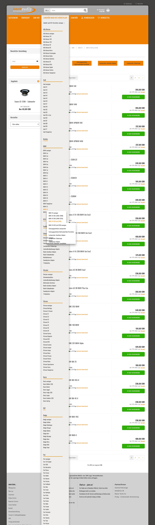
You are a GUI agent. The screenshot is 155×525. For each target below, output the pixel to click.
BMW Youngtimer (18, 127)
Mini (13, 271)
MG (13, 267)
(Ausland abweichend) (82, 73)
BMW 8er (16, 91)
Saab (13, 300)
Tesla (13, 323)
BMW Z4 (16, 134)
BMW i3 (16, 94)
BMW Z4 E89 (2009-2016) (23, 144)
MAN (13, 254)
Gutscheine (13, 17)
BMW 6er (16, 84)
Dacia (13, 192)
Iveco (13, 225)
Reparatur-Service (13, 481)
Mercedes (14, 264)
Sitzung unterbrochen (14, 501)
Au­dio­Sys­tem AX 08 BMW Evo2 (74, 249)
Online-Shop (71, 522)
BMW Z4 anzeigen (20, 137)
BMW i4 (16, 98)
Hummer (14, 215)
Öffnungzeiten (12, 467)
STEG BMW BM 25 (70, 341)
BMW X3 (16, 111)
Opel (13, 280)
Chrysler (14, 185)
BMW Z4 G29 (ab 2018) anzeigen (26, 150)
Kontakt (10, 487)
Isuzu (13, 221)
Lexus (13, 251)
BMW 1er (16, 68)
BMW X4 (16, 114)
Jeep (13, 231)
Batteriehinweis (12, 511)
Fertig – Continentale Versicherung (127, 476)
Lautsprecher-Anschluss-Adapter (26, 162)
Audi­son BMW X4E (69, 65)
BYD (13, 175)
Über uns (10, 471)
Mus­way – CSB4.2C (70, 138)
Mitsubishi (15, 274)
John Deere (15, 234)
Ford (13, 205)
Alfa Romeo (15, 52)
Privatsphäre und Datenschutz (16, 508)
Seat (13, 303)
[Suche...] (47, 10)
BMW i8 (16, 101)
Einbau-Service (12, 477)
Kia (13, 238)
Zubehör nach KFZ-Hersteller (55, 17)
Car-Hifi (36, 17)
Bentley (14, 58)
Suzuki (14, 320)
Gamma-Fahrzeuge (121, 467)
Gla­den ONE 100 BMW (71, 304)
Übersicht (25, 17)
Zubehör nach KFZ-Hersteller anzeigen (22, 48)
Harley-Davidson (16, 208)
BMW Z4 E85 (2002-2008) (23, 140)
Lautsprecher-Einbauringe (24, 165)
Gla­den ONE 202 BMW (71, 285)
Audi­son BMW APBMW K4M (73, 120)
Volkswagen (15, 330)
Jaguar (14, 228)
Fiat (13, 202)
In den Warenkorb (133, 76)
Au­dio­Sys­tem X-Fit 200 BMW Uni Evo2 (77, 230)
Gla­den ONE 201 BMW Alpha (73, 322)
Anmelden (25, 361)
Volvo (13, 333)
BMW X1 (16, 104)
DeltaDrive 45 (119, 470)
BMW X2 (16, 107)
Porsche (14, 290)
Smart (14, 310)
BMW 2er (16, 71)
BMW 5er (16, 81)
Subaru (14, 317)
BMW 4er (16, 78)
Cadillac (14, 179)
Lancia (14, 244)
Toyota (14, 326)
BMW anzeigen (18, 65)
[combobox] (60, 57)
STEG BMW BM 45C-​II (71, 359)
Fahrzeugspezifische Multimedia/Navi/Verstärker (25, 158)
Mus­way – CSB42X (70, 157)
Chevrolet (14, 182)
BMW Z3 (16, 130)
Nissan (14, 277)
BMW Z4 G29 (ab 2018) (22, 147)
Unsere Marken (12, 484)
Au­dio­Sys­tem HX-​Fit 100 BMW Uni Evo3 (77, 212)
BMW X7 (16, 124)
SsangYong (15, 313)
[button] (47, 57)
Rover (13, 297)
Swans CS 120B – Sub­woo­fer (25, 395)
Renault (14, 294)
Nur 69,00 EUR (25, 402)
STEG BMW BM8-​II (70, 414)
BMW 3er (16, 75)
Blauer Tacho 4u (120, 473)
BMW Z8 (16, 172)
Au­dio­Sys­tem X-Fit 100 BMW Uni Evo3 (77, 194)
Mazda (14, 261)
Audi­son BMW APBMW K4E (73, 102)
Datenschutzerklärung (14, 491)
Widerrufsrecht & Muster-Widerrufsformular (20, 504)
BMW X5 (16, 117)
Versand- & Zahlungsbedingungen (17, 494)
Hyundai (14, 218)
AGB (9, 498)
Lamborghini (15, 241)
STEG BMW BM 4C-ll (70, 377)
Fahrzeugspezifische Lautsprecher (26, 154)
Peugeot (14, 284)
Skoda (13, 307)
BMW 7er (16, 88)
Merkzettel (139, 4)
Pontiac (14, 287)
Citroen (14, 188)
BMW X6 (16, 121)
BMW (13, 61)
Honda (14, 211)
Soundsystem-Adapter (23, 169)
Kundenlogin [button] (128, 4)
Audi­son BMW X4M (70, 83)
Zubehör (74, 17)
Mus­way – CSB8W (69, 175)
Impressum (11, 474)
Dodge (13, 198)
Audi (13, 55)
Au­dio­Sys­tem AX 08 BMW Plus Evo (75, 267)
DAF (13, 195)
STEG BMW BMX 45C (70, 396)
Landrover (14, 248)
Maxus (14, 257)
